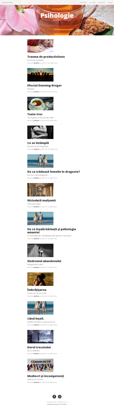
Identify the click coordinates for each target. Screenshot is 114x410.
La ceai (92, 2)
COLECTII (101, 2)
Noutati (83, 2)
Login (110, 2)
